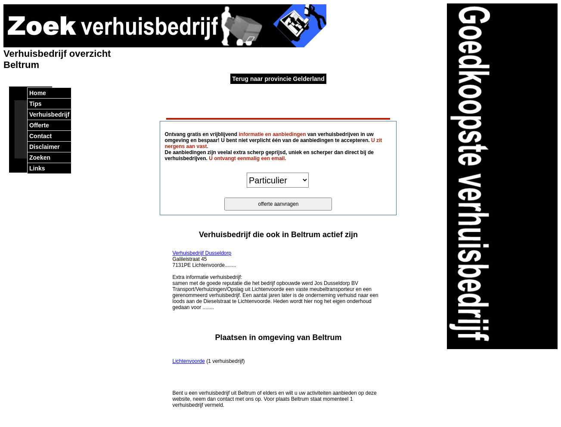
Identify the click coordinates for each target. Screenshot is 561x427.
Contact (40, 136)
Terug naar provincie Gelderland (278, 78)
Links (37, 168)
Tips (35, 103)
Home (37, 93)
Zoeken (39, 157)
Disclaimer (44, 146)
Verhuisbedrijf (49, 114)
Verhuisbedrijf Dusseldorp (201, 253)
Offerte (39, 125)
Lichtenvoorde (188, 361)
